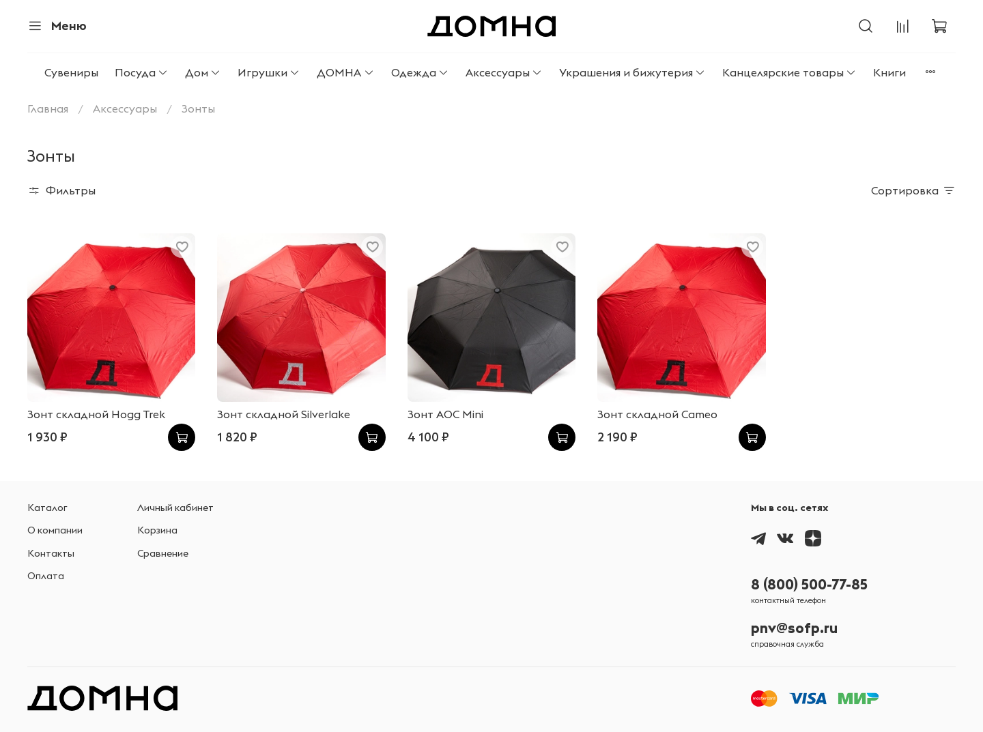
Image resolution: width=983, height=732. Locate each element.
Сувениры (71, 72)
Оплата (45, 576)
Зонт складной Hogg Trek (96, 414)
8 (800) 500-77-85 (809, 584)
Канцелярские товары (789, 72)
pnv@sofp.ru (794, 628)
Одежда (420, 72)
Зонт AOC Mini (445, 414)
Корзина (157, 530)
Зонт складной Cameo (657, 414)
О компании (55, 530)
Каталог (47, 507)
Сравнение (162, 553)
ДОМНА (345, 72)
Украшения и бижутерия (632, 72)
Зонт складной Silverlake (283, 414)
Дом (203, 72)
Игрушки (269, 72)
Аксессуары (504, 72)
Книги (889, 72)
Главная (47, 108)
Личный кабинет (175, 507)
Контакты (50, 553)
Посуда (142, 72)
